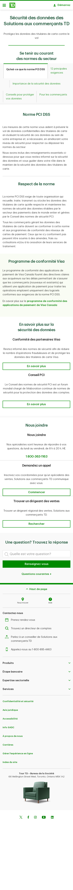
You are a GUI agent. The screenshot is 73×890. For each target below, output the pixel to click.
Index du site (10, 760)
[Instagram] (35, 816)
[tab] (25, 69)
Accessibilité (10, 717)
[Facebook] (28, 816)
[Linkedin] (52, 816)
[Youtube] (44, 816)
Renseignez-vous (36, 562)
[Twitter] (20, 816)
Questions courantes (37, 572)
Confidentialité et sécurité (18, 699)
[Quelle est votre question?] (36, 552)
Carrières (8, 743)
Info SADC (8, 726)
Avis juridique (10, 708)
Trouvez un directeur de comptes (29, 626)
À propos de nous (13, 734)
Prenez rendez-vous (21, 618)
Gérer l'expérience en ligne (18, 752)
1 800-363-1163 (36, 454)
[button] (36, 364)
